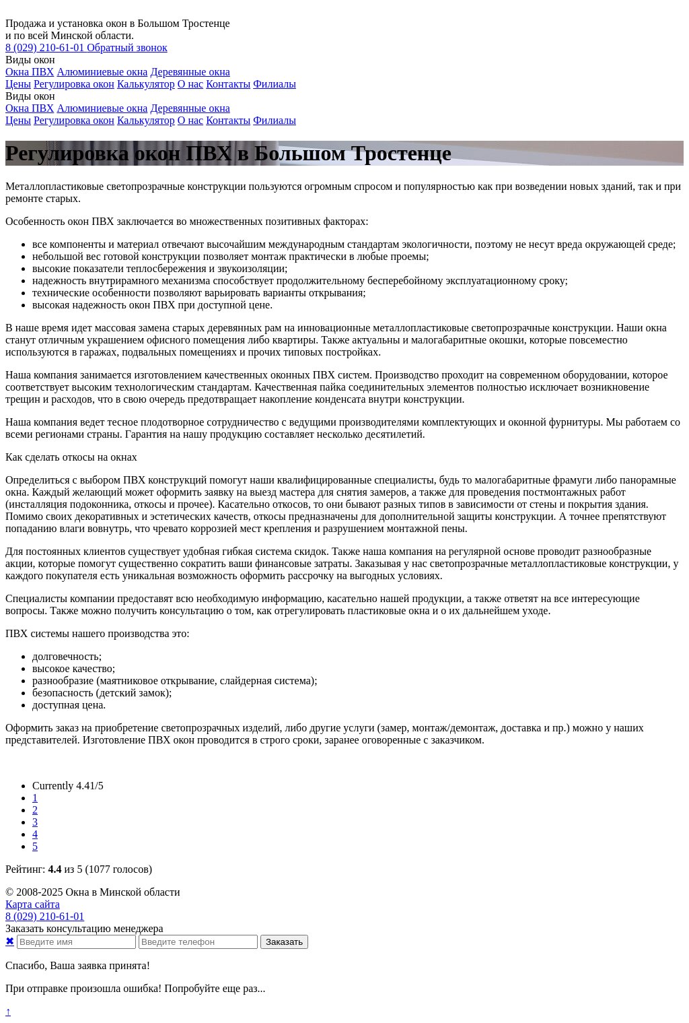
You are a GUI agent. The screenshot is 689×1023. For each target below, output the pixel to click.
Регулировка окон (74, 84)
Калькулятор (146, 84)
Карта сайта (32, 904)
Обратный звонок (127, 47)
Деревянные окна (189, 71)
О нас (190, 84)
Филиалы (274, 84)
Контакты (228, 84)
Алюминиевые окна (102, 71)
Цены (18, 84)
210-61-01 (46, 47)
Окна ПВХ (29, 71)
